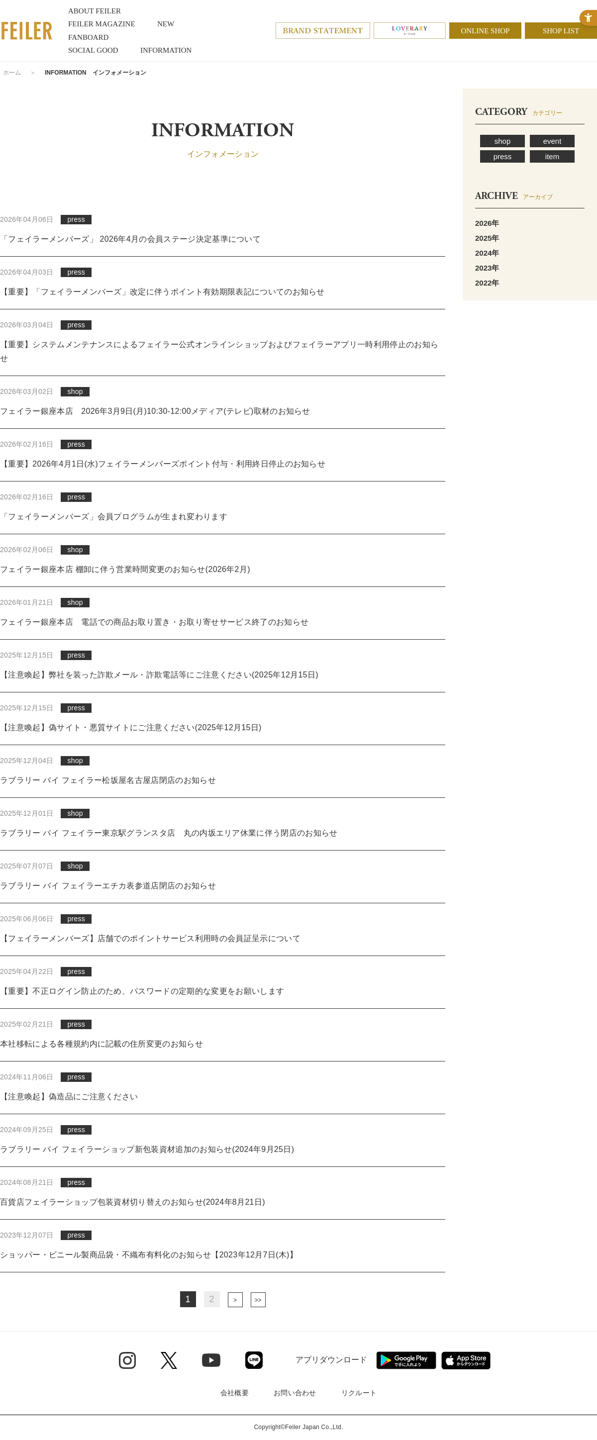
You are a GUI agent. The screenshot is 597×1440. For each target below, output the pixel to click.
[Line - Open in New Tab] (254, 1360)
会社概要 (234, 1393)
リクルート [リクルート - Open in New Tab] (359, 1393)
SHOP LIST (561, 31)
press (503, 156)
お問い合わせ (295, 1393)
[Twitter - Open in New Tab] (169, 1360)
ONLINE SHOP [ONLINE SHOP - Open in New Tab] (485, 31)
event (552, 141)
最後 (258, 1299)
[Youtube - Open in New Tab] (211, 1360)
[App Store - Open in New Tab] (466, 1360)
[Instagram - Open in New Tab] (127, 1360)
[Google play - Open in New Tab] (406, 1360)
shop (503, 141)
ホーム (12, 72)
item (552, 156)
